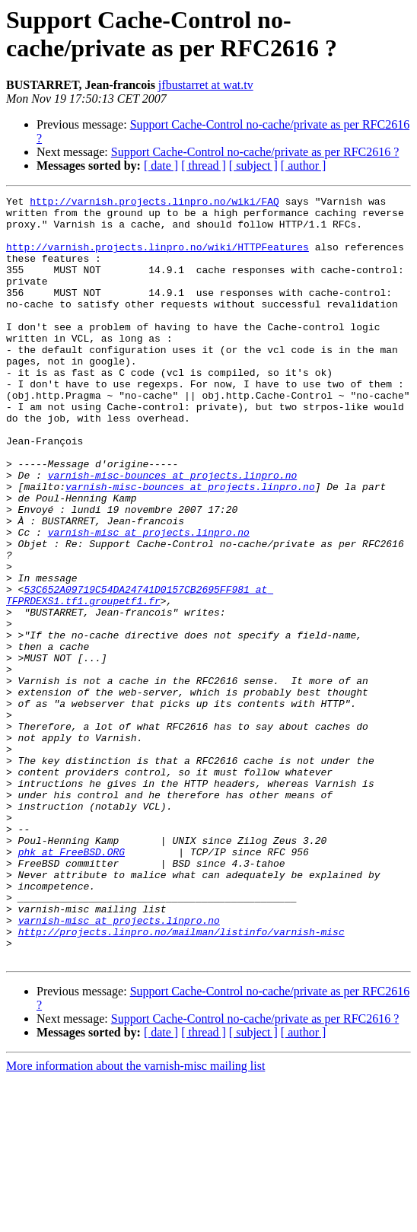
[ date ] (161, 165)
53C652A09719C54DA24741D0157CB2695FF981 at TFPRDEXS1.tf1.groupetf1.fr (139, 675)
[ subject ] (253, 165)
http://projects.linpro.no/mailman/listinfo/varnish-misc (181, 1080)
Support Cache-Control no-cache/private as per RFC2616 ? (255, 151)
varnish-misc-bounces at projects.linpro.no (173, 532)
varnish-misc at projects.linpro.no (149, 600)
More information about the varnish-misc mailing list (135, 1218)
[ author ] (303, 165)
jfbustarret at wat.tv (205, 84)
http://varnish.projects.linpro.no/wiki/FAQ (154, 203)
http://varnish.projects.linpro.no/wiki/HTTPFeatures (157, 258)
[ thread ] (203, 165)
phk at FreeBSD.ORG (71, 984)
